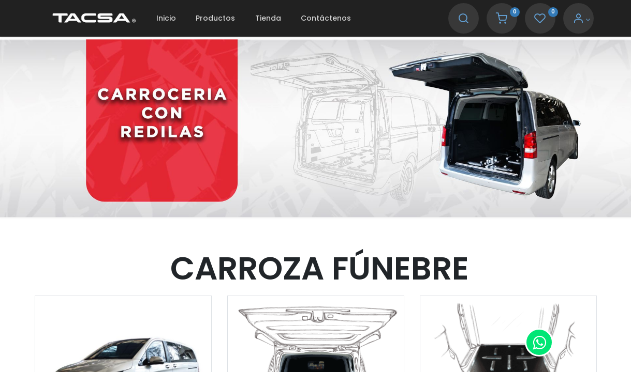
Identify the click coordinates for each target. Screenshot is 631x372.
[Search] (463, 20)
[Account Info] (582, 20)
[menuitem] (166, 18)
